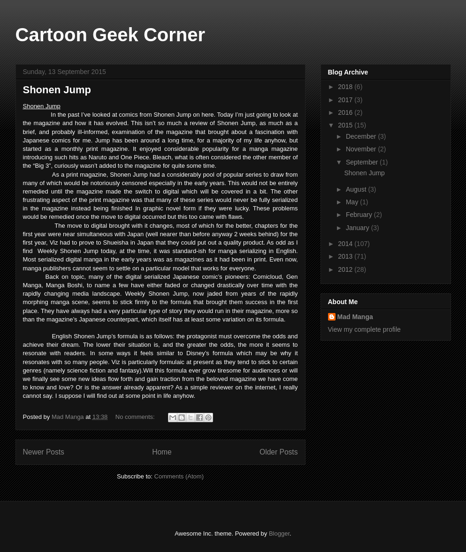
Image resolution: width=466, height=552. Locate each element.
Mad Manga (355, 317)
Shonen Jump (57, 90)
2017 (346, 100)
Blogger (279, 533)
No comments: (135, 416)
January (358, 227)
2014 (346, 243)
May (353, 202)
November (362, 149)
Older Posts (279, 452)
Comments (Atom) (179, 476)
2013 (346, 256)
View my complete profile (364, 329)
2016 (346, 112)
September (363, 162)
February (360, 214)
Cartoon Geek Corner (110, 34)
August (357, 189)
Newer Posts (43, 452)
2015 (346, 125)
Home (162, 452)
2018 (346, 86)
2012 (346, 269)
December (362, 136)
